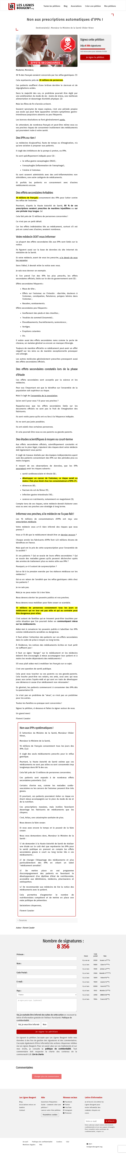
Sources (23, 920)
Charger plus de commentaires (46, 1076)
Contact (22, 1110)
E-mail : (20, 982)
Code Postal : (22, 973)
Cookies (59, 1142)
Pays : (19, 991)
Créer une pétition (93, 6)
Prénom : (20, 954)
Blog (65, 6)
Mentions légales (29, 1145)
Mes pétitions (110, 6)
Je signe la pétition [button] (95, 57)
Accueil (25, 1142)
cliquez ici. (100, 1131)
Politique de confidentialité (42, 1142)
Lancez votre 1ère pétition (51, 1110)
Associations (76, 6)
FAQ (40, 1145)
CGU (67, 1142)
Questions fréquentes (49, 1102)
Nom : (19, 963)
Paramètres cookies (50, 1115)
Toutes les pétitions (51, 6)
